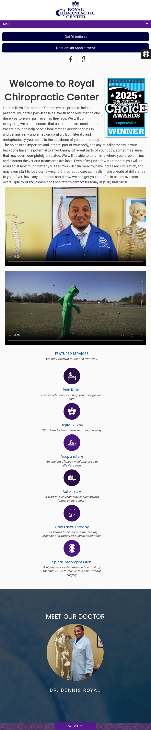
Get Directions (75, 37)
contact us (80, 182)
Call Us (75, 726)
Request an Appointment (75, 48)
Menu (6, 24)
